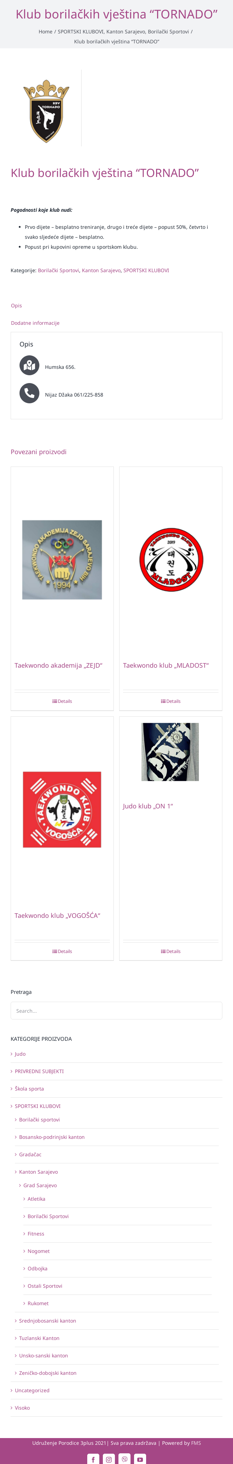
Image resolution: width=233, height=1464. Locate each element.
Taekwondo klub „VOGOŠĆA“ (57, 915)
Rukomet (38, 1303)
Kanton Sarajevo (101, 270)
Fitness (36, 1233)
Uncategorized (32, 1390)
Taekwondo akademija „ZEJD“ (58, 665)
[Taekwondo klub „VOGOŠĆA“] (62, 811)
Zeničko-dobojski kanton (48, 1372)
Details (65, 701)
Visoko (22, 1407)
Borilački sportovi (39, 1119)
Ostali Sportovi (45, 1285)
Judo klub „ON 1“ (148, 806)
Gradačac (30, 1154)
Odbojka (38, 1268)
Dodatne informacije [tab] (35, 322)
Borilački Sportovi (58, 270)
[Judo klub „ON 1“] (171, 756)
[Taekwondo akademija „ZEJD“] (62, 561)
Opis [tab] (16, 305)
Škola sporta (29, 1088)
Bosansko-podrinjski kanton (52, 1137)
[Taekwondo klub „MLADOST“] (171, 561)
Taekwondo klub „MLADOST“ (166, 665)
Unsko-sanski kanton (43, 1355)
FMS (196, 1442)
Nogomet (39, 1251)
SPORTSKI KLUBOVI (146, 270)
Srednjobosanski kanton (47, 1320)
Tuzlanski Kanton (39, 1338)
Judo (20, 1053)
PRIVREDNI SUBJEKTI (39, 1071)
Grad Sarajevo (40, 1185)
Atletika (36, 1198)
